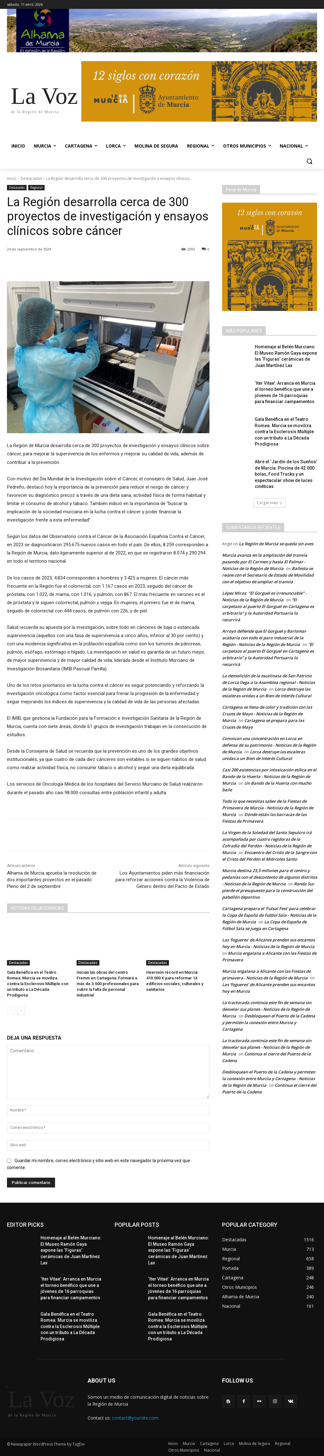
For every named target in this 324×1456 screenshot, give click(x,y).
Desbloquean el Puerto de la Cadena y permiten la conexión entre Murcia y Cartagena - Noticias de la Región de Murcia (268, 1078)
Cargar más (269, 502)
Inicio (11, 178)
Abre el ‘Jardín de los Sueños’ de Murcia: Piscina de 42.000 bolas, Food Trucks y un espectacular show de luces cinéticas (286, 474)
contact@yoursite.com (135, 1418)
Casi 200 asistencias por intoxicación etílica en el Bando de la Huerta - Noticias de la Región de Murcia (269, 776)
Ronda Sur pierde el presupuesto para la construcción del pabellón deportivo (268, 890)
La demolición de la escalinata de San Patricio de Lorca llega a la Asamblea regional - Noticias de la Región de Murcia (268, 682)
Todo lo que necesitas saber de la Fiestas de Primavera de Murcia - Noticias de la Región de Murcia (267, 807)
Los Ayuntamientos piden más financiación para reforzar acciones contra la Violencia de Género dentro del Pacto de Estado (162, 879)
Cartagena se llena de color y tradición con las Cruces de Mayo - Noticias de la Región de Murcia (267, 713)
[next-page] (21, 1011)
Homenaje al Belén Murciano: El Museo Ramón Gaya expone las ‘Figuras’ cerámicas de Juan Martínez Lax (71, 1250)
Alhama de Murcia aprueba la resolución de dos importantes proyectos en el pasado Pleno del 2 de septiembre (52, 879)
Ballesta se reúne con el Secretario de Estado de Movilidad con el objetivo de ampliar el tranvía (268, 575)
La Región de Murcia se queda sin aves (276, 544)
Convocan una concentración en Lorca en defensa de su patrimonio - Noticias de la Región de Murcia (269, 745)
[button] (309, 161)
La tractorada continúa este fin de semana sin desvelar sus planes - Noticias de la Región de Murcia (266, 1009)
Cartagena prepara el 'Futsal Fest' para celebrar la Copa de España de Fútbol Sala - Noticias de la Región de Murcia (269, 915)
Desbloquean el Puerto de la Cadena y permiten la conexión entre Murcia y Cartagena (268, 1022)
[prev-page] (11, 1011)
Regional (36, 187)
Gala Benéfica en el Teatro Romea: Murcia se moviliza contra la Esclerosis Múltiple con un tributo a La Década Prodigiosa (37, 984)
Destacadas (31, 178)
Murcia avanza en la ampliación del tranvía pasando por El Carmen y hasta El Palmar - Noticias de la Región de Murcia (264, 561)
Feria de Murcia (241, 189)
